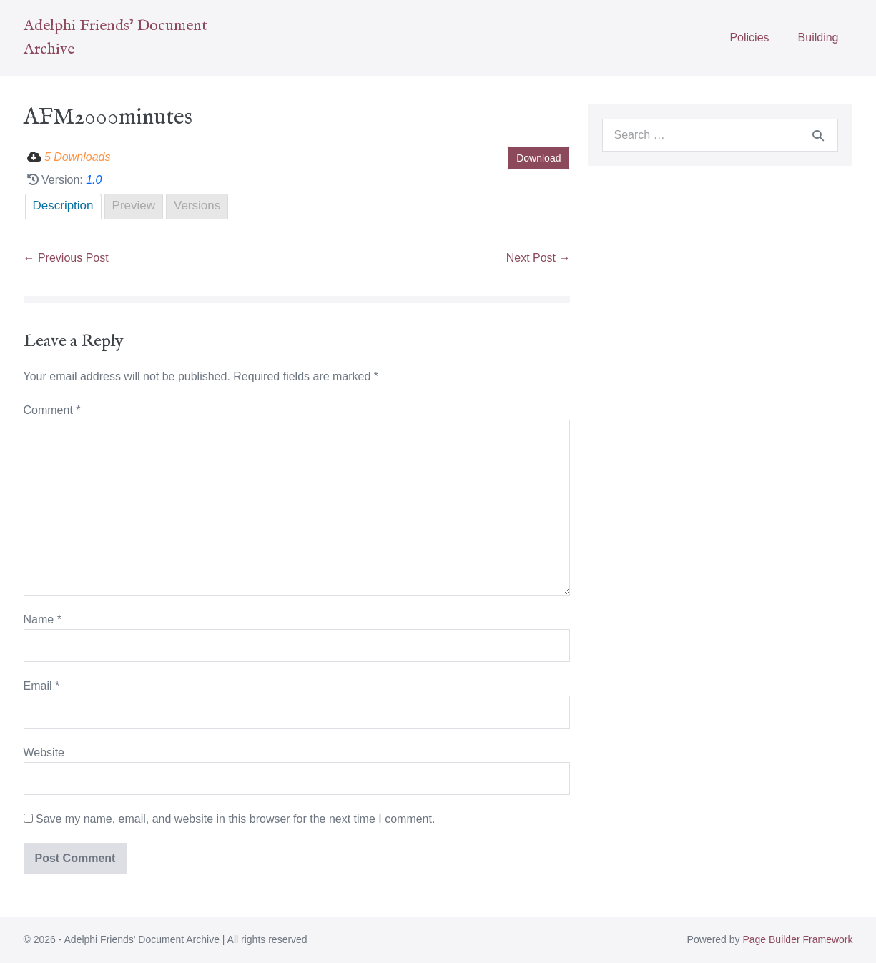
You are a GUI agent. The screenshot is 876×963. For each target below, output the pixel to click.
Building (818, 37)
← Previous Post (66, 258)
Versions (197, 205)
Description (63, 205)
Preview (133, 205)
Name (42, 619)
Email (42, 686)
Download (538, 158)
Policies (749, 37)
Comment (52, 410)
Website (44, 752)
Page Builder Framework (797, 939)
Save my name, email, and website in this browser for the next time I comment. (235, 819)
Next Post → (538, 258)
